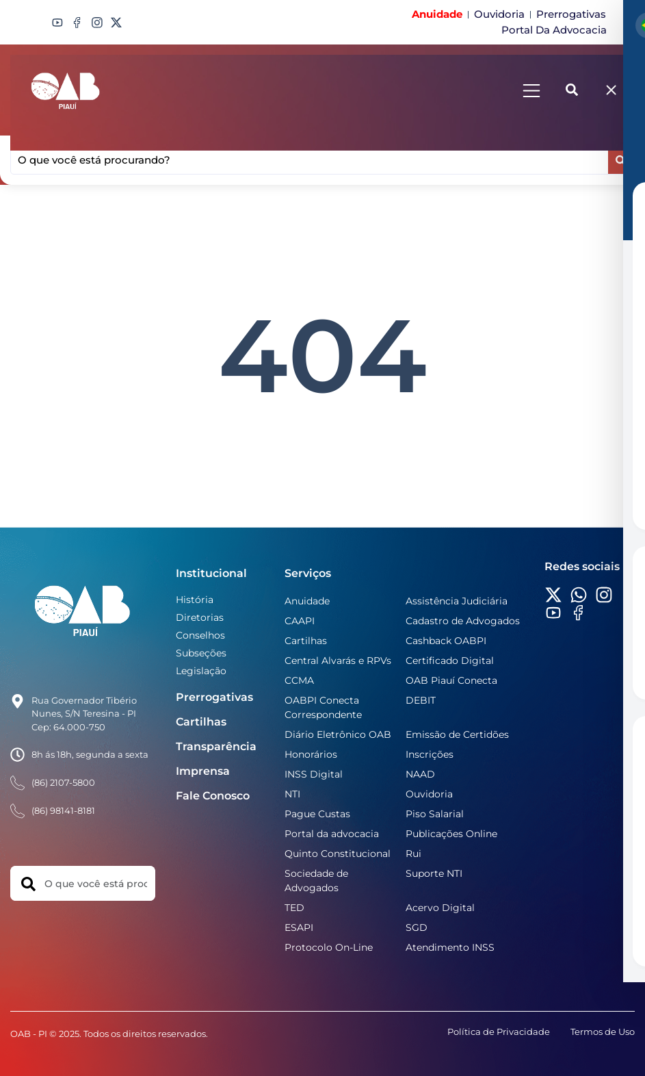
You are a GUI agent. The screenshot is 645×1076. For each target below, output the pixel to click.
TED (294, 907)
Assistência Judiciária (457, 601)
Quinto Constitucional (338, 853)
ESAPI (299, 927)
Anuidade (307, 601)
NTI (292, 794)
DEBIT (421, 700)
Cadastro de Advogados (463, 621)
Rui (413, 853)
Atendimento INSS (450, 947)
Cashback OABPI (446, 641)
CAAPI (300, 621)
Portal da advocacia (332, 834)
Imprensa (203, 771)
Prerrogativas (214, 697)
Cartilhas (201, 721)
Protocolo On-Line (329, 947)
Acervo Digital (440, 907)
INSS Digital (314, 774)
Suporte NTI (434, 873)
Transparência (216, 746)
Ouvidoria (429, 794)
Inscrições (429, 754)
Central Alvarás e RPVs (338, 660)
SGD (416, 927)
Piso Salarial (435, 814)
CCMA (299, 680)
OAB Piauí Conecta (451, 680)
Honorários (311, 754)
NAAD (420, 774)
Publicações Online (451, 834)
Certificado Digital (450, 660)
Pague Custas (317, 814)
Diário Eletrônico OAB (338, 734)
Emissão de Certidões (457, 734)
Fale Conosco (213, 795)
